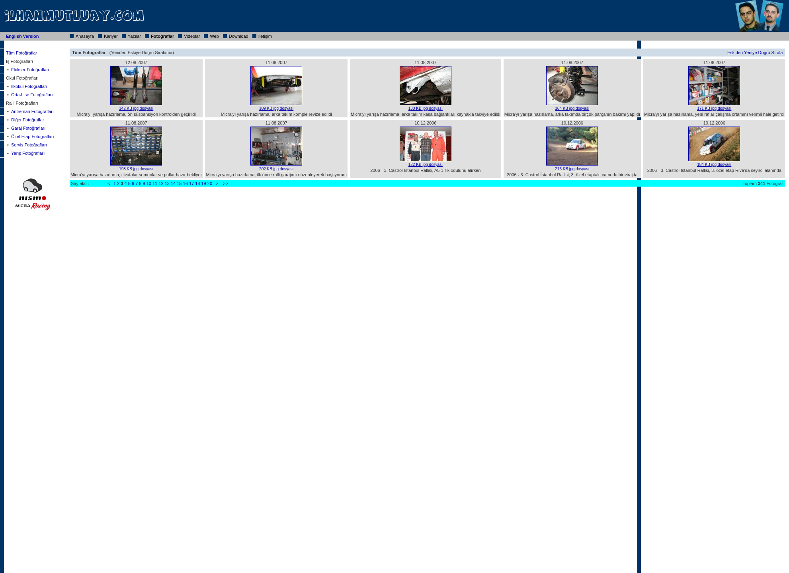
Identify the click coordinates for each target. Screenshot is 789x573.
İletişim (265, 36)
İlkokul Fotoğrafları (29, 86)
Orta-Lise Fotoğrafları (32, 94)
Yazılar (134, 36)
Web (214, 36)
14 (173, 183)
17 (191, 183)
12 (160, 183)
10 (148, 183)
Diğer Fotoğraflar (27, 119)
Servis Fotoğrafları (29, 144)
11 (154, 183)
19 (203, 183)
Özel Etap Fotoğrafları (32, 136)
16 (185, 183)
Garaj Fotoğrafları (28, 128)
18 (197, 183)
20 (209, 183)
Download (238, 36)
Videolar (192, 36)
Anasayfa (85, 36)
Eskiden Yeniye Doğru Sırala (755, 52)
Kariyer (111, 36)
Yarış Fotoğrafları (28, 153)
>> (225, 183)
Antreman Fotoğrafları (32, 111)
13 (167, 183)
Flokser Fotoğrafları (30, 69)
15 (179, 183)
